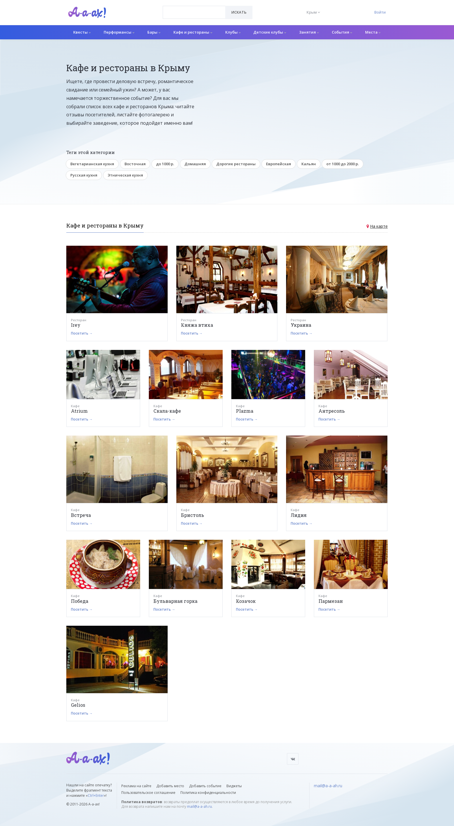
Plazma (244, 411)
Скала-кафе (167, 411)
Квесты (82, 32)
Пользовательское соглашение (148, 792)
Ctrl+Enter (96, 795)
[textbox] (194, 8)
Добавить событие (205, 785)
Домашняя (195, 163)
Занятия (309, 32)
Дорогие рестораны (236, 163)
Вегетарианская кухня (92, 163)
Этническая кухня (125, 175)
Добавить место (170, 785)
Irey (75, 325)
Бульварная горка (175, 601)
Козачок (246, 601)
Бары (153, 32)
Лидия (299, 515)
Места (372, 32)
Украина (301, 325)
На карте (379, 226)
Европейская (278, 163)
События (342, 32)
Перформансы (119, 32)
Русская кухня (83, 175)
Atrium (79, 411)
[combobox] (194, 12)
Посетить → (82, 333)
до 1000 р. (165, 163)
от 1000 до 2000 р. (342, 163)
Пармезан (330, 601)
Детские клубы (269, 32)
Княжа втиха (197, 325)
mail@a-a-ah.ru (199, 806)
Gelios (78, 705)
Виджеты (234, 785)
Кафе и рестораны (192, 32)
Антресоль (331, 411)
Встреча (81, 515)
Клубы (233, 32)
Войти (380, 12)
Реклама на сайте (136, 785)
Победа (79, 601)
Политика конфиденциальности (208, 792)
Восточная (135, 163)
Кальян (308, 163)
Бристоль (192, 515)
